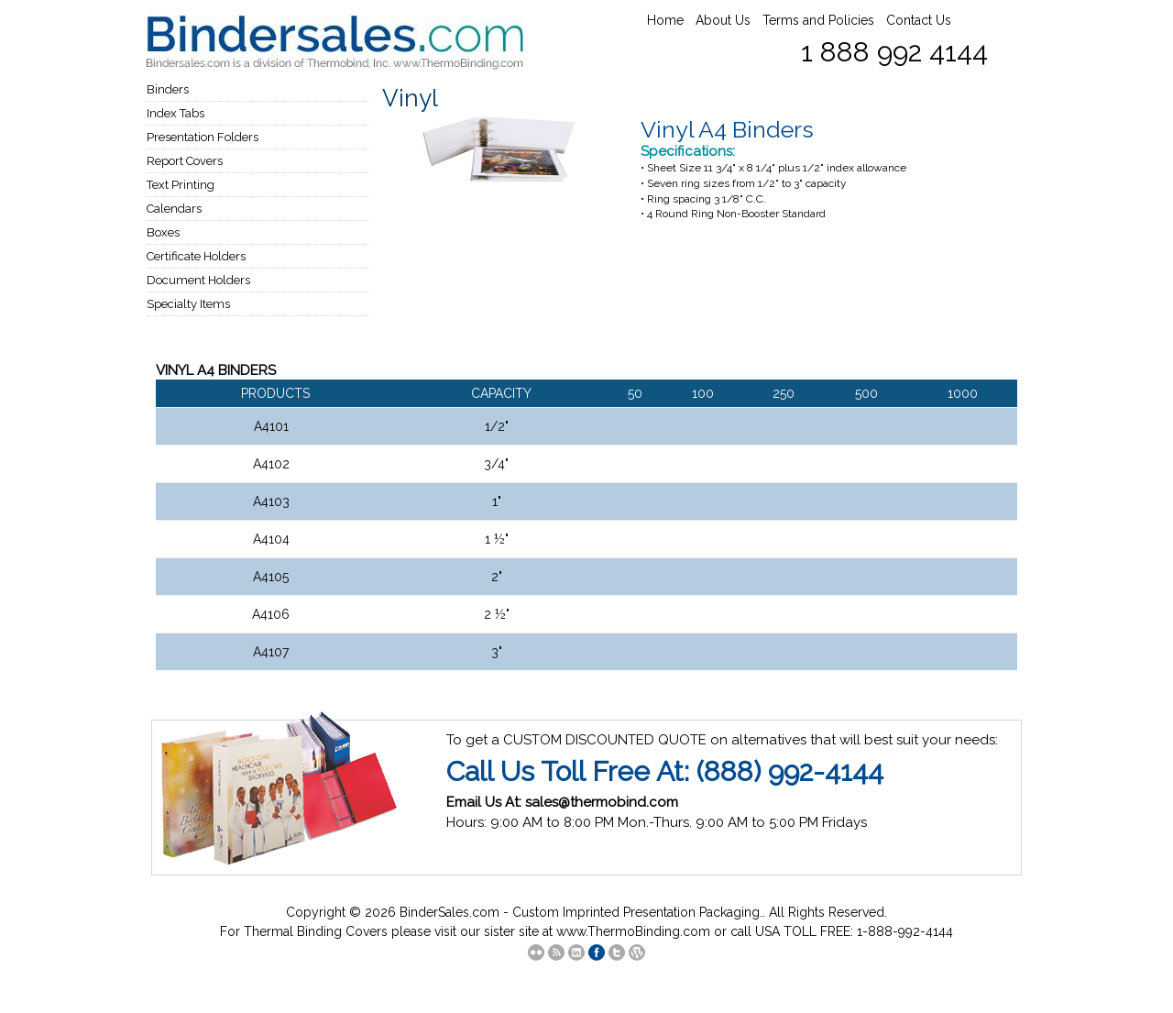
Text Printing (180, 185)
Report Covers (185, 161)
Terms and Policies (818, 20)
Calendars (174, 208)
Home (665, 20)
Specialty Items (188, 304)
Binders (168, 89)
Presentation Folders (202, 137)
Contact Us (918, 20)
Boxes (163, 232)
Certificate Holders (196, 256)
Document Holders (198, 280)
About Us (723, 20)
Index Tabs (175, 113)
